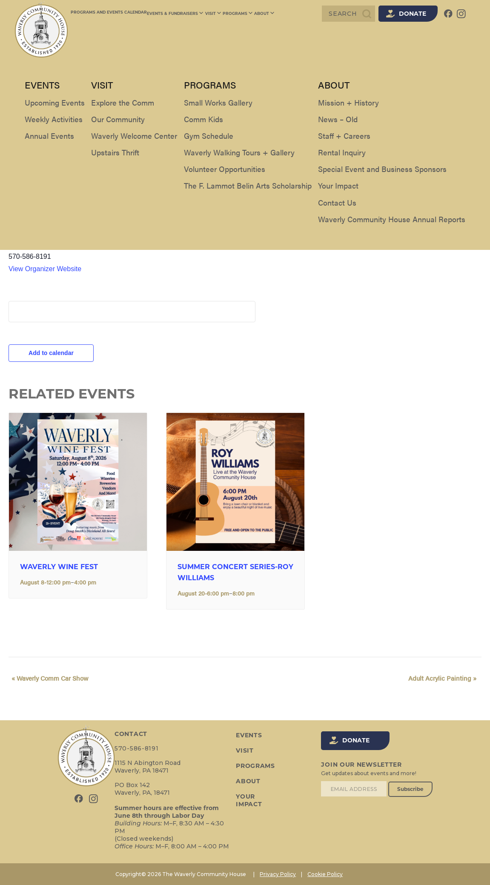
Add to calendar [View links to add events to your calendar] (51, 352)
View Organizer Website (45, 268)
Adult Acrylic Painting (445, 678)
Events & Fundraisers (175, 13)
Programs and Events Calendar (109, 13)
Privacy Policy (278, 874)
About (259, 13)
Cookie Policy (325, 874)
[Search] (348, 14)
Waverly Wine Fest (59, 567)
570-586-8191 (136, 748)
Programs (234, 13)
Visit (211, 13)
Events (248, 736)
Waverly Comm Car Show (47, 678)
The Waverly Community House (63, 244)
